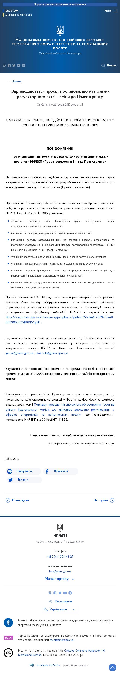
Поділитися (61, 471)
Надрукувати (24, 471)
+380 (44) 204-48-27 (60, 556)
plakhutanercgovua (51, 353)
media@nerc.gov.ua (61, 640)
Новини (16, 81)
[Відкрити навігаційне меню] (115, 11)
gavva (19, 353)
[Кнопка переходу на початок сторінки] (112, 667)
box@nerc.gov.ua (60, 571)
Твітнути (23, 479)
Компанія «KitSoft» (48, 665)
